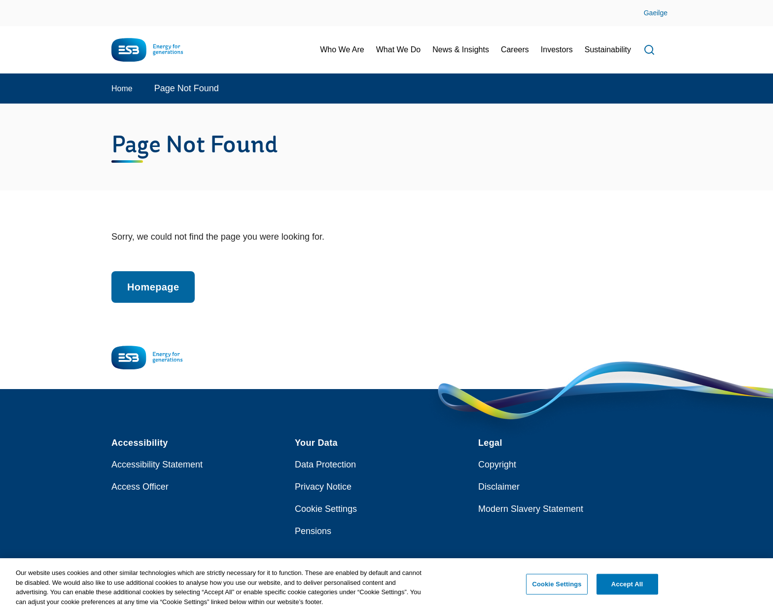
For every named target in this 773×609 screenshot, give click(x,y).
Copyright (497, 464)
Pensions (313, 531)
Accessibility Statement (157, 464)
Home (122, 88)
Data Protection (325, 464)
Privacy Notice (323, 487)
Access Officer (140, 487)
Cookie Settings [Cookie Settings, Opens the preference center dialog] (557, 587)
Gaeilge (656, 13)
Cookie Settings (326, 509)
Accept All (627, 587)
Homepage (153, 287)
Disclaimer (499, 487)
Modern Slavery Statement (530, 509)
